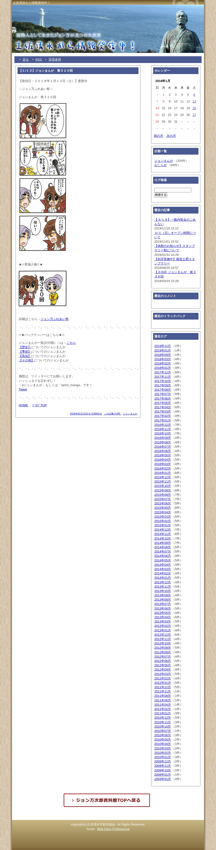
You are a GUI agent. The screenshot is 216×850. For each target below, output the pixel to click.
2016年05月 (162, 455)
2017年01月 (162, 420)
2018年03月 (162, 359)
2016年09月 (162, 438)
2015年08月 (162, 495)
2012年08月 (162, 652)
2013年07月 (162, 604)
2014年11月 (162, 534)
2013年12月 (162, 582)
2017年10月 (162, 381)
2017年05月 (162, 403)
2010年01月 (162, 757)
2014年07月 (162, 551)
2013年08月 (162, 599)
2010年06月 (162, 735)
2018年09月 (162, 355)
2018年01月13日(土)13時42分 (86, 413)
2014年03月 (162, 569)
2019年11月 (162, 346)
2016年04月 (162, 459)
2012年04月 (162, 669)
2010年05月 (162, 739)
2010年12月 (162, 717)
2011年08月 (162, 696)
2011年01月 (162, 713)
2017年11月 (162, 376)
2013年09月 (162, 595)
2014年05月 (162, 560)
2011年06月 (162, 700)
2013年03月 (162, 621)
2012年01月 (162, 683)
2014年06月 (162, 556)
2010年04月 (162, 744)
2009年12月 (162, 761)
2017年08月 (162, 389)
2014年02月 (162, 573)
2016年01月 (162, 473)
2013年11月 (162, 586)
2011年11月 (162, 691)
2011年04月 (162, 704)
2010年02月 (162, 753)
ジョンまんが (130, 413)
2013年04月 (162, 617)
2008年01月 (162, 774)
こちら (71, 343)
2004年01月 (162, 779)
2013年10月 (162, 591)
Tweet (23, 389)
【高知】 (25, 356)
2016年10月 (162, 433)
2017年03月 (162, 411)
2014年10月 (162, 538)
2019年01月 (162, 350)
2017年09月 (162, 385)
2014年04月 (162, 565)
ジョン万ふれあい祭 (55, 319)
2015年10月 (162, 486)
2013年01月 (162, 630)
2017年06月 (162, 398)
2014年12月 (162, 529)
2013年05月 (162, 613)
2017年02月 (162, 416)
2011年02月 (162, 709)
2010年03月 (162, 748)
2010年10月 (162, 726)
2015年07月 (162, 499)
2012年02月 (162, 678)
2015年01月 (162, 525)
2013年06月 (162, 608)
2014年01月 (162, 577)
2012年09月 (162, 647)
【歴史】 (25, 347)
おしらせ (160, 165)
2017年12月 (162, 372)
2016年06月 (162, 451)
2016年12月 (162, 425)
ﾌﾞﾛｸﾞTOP (39, 405)
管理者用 (54, 59)
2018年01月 (162, 368)
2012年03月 (162, 674)
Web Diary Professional (113, 829)
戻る (26, 59)
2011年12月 (162, 687)
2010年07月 (162, 731)
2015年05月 (162, 508)
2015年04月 (162, 512)
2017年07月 (162, 394)
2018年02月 (162, 363)
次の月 (171, 136)
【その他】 (26, 360)
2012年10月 (162, 643)
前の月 (158, 136)
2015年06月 (162, 503)
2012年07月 (162, 656)
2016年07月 (162, 446)
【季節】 (25, 351)
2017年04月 (162, 407)
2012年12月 (162, 634)
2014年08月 (162, 547)
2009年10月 (162, 770)
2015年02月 (162, 521)
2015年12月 (162, 477)
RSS (39, 59)
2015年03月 (162, 516)
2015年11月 (162, 481)
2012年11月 (162, 639)
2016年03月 (162, 464)
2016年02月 (162, 468)
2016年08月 (162, 442)
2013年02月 (162, 626)
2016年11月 (162, 429)
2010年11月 (162, 722)
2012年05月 (162, 665)
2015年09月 (162, 490)
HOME (23, 405)
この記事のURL (112, 413)
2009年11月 (162, 766)
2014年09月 (162, 543)
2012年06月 (162, 661)
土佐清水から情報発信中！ (31, 3)
